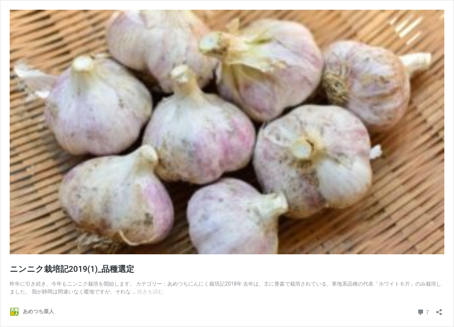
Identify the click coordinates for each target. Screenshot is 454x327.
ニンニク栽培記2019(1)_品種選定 (72, 269)
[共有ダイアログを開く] (439, 309)
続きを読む (150, 292)
